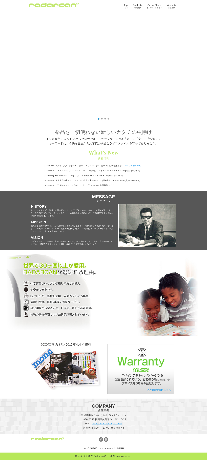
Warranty (171, 6)
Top (125, 6)
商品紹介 (93, 448)
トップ (85, 448)
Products (137, 6)
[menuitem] (126, 6)
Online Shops (154, 6)
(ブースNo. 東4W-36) (132, 166)
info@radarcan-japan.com (107, 423)
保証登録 (120, 448)
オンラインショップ (107, 448)
